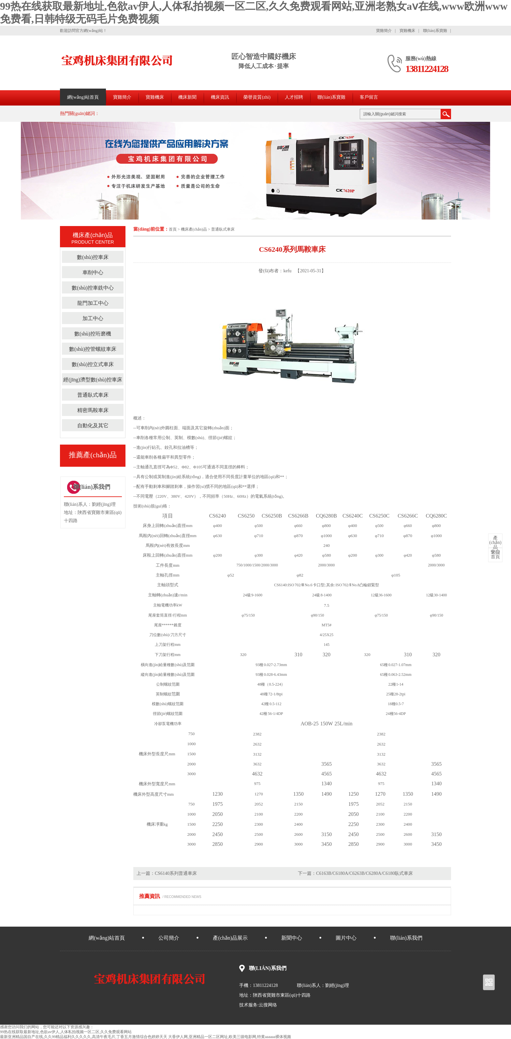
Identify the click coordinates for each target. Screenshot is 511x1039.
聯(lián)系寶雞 (435, 30)
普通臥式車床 (223, 229)
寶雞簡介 (384, 30)
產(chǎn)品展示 (230, 938)
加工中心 (92, 318)
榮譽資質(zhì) (256, 97)
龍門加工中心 (93, 303)
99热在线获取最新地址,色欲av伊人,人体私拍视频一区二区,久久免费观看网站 (66, 1032)
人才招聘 (294, 97)
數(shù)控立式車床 (93, 364)
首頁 (173, 229)
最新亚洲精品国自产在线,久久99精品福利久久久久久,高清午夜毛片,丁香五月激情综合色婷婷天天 (83, 1036)
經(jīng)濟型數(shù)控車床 (92, 379)
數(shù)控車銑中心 (93, 288)
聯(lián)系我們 (406, 938)
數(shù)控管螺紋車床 (92, 349)
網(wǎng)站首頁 (83, 97)
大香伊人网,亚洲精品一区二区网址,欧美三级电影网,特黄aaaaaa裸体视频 (229, 1036)
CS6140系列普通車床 (176, 873)
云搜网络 (268, 1005)
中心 (495, 545)
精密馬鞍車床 (93, 410)
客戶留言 (369, 97)
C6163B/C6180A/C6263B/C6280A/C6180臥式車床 (364, 873)
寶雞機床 (407, 30)
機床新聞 (187, 97)
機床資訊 (220, 97)
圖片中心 (346, 938)
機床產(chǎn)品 (194, 229)
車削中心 (92, 272)
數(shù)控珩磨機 (92, 333)
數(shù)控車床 (93, 257)
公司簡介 (168, 938)
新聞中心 (291, 938)
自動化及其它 (93, 425)
